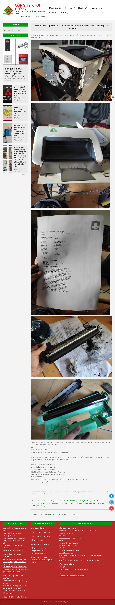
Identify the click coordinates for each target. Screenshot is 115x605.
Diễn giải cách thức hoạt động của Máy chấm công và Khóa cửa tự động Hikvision (15, 72)
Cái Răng (82, 492)
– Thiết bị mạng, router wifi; (12, 545)
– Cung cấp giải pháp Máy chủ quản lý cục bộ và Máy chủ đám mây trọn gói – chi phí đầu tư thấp (15, 569)
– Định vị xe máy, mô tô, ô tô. (13, 550)
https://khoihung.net (66, 553)
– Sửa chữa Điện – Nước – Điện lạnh (15, 597)
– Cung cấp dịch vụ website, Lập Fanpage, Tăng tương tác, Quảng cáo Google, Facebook (14, 561)
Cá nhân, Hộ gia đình (71, 492)
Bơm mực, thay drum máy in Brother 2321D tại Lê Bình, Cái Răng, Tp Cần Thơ (71, 501)
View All (24, 174)
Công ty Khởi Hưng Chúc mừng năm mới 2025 (20, 110)
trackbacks (54, 514)
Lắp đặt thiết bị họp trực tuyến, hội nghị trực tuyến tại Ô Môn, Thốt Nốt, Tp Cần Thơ (20, 130)
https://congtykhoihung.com (69, 550)
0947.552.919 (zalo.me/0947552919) (72, 576)
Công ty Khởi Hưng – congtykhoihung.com (73, 569)
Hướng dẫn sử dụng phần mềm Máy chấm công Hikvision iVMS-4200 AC (20, 91)
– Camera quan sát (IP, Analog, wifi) (15, 538)
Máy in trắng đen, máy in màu (95, 492)
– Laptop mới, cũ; (9, 535)
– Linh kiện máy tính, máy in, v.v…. (14, 548)
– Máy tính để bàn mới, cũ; (12, 533)
